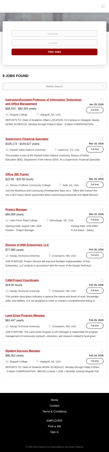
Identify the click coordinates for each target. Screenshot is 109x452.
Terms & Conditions (54, 411)
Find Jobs (54, 52)
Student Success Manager (22, 350)
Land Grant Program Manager (25, 315)
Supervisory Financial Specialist (26, 138)
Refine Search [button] (54, 86)
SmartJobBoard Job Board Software (66, 447)
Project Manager (16, 209)
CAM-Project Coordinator (22, 280)
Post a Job (54, 426)
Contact (54, 405)
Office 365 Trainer (17, 174)
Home (54, 400)
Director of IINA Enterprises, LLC (27, 244)
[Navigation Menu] (103, 6)
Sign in (54, 432)
